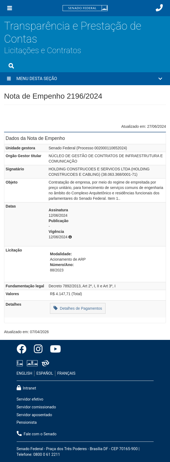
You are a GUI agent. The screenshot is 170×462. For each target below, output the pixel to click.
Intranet (26, 388)
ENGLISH (24, 373)
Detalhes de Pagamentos (77, 308)
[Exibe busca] (11, 65)
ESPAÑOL (45, 373)
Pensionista (27, 422)
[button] (85, 78)
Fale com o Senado (37, 433)
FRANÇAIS (66, 373)
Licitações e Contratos (42, 50)
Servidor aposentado (34, 415)
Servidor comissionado (36, 407)
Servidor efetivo (30, 399)
